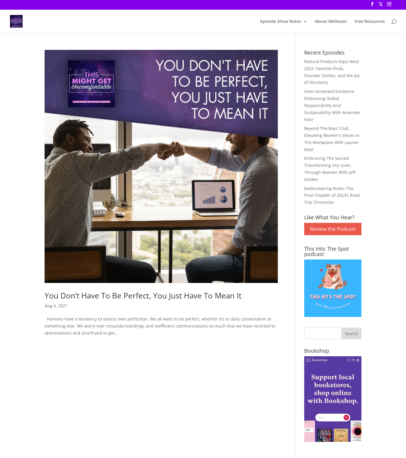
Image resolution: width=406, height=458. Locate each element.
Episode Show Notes (280, 21)
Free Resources (370, 21)
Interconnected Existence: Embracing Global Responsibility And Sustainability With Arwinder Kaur (332, 105)
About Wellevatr (331, 21)
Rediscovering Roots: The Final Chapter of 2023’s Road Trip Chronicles (332, 195)
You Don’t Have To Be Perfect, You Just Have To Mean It (143, 295)
